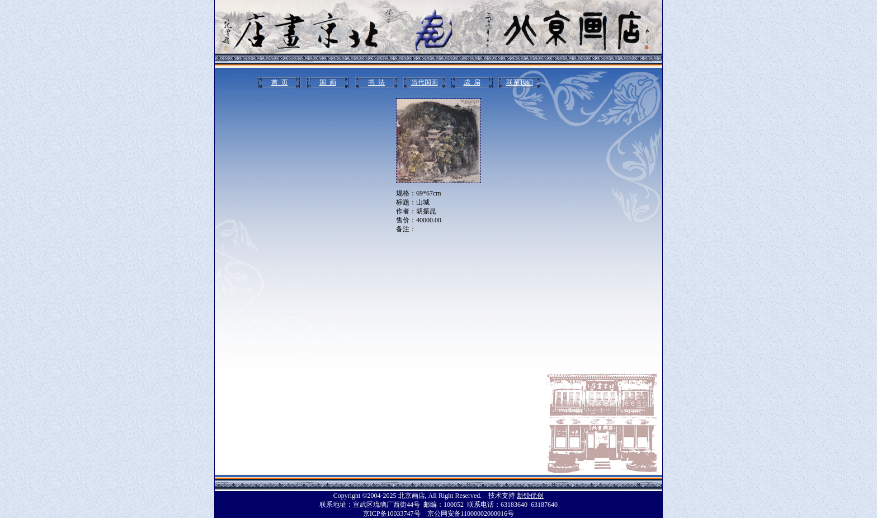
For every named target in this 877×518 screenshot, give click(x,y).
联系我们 (519, 82)
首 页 (279, 82)
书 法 (376, 82)
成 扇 (472, 82)
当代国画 (424, 82)
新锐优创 (530, 496)
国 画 (327, 82)
